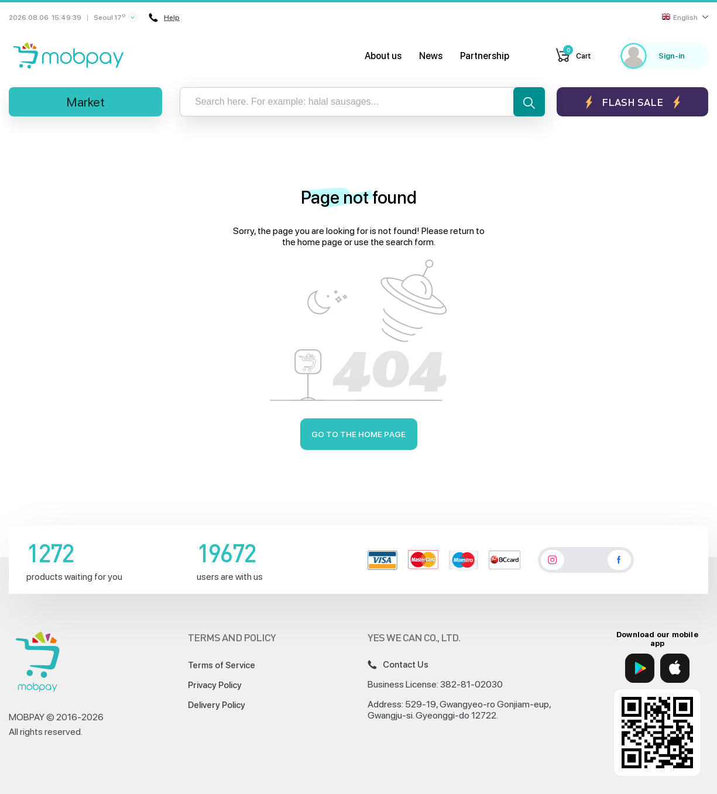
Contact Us (398, 664)
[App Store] (674, 668)
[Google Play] (639, 668)
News (430, 55)
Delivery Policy (216, 705)
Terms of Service (221, 665)
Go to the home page (358, 434)
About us (383, 55)
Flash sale (632, 102)
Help (164, 17)
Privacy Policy (215, 685)
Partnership (484, 55)
